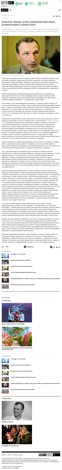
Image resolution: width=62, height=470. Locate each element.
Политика (4, 18)
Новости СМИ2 (6, 297)
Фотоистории (6, 300)
